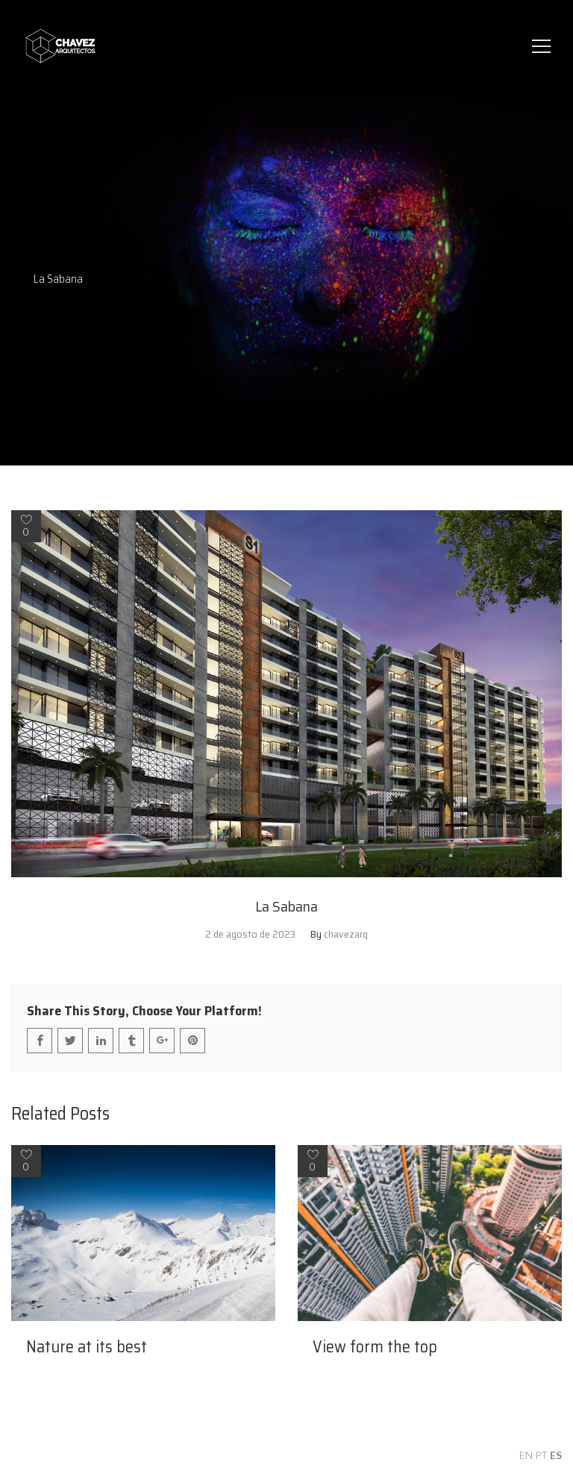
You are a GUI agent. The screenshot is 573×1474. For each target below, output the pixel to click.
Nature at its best (86, 1347)
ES (556, 1455)
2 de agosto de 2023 (250, 934)
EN (526, 1455)
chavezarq (346, 934)
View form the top (375, 1347)
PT (541, 1455)
